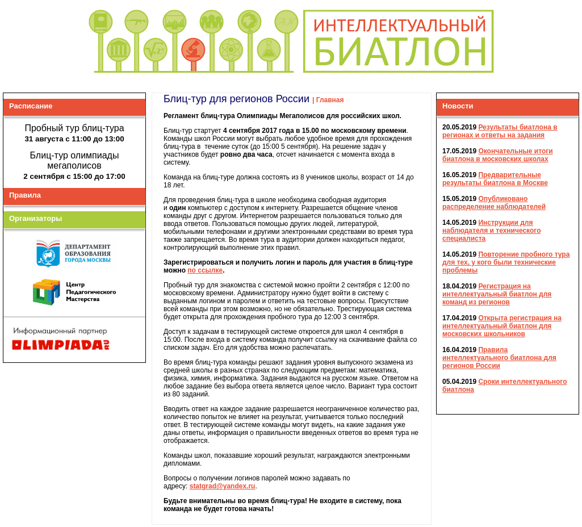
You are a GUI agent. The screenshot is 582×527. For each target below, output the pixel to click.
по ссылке (205, 270)
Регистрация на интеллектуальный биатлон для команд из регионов (496, 294)
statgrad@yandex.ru (223, 486)
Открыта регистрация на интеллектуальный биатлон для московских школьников (502, 325)
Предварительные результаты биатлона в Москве (495, 178)
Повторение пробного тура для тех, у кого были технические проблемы (506, 262)
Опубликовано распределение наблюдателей (494, 202)
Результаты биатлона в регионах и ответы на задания (500, 131)
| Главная (328, 99)
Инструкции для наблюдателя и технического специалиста (491, 230)
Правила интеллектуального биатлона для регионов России (499, 357)
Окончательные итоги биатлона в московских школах (497, 154)
